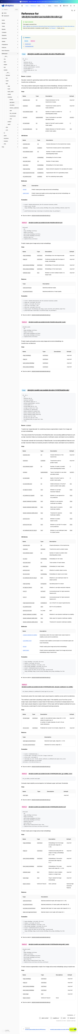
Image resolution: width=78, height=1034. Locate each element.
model (9, 94)
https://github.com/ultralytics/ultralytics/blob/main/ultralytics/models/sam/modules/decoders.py (48, 26)
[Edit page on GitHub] (74, 10)
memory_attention (14, 107)
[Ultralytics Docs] (10, 6)
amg (9, 86)
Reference (33, 5)
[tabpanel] (48, 45)
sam (11, 110)
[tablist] (29, 41)
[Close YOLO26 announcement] (2, 1)
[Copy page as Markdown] (72, 10)
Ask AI (73, 1029)
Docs (27, 5)
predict (9, 121)
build (9, 88)
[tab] (26, 41)
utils (11, 118)
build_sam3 (10, 91)
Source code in (37, 215)
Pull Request (52, 28)
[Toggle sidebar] (22, 6)
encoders (12, 105)
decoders (12, 102)
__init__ (6, 56)
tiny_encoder (13, 113)
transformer (13, 116)
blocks (11, 99)
